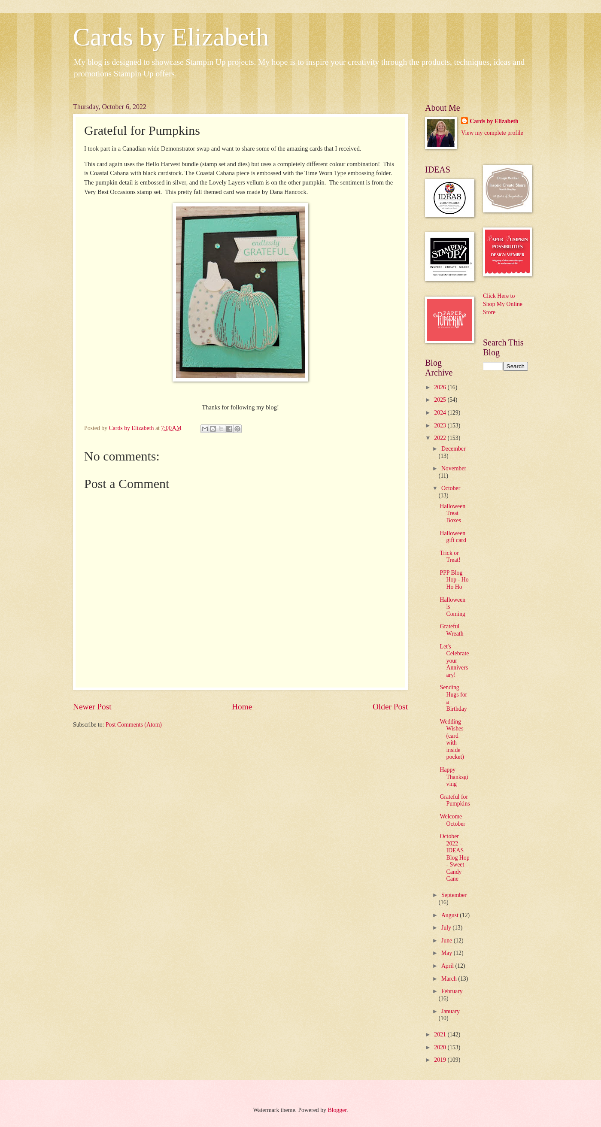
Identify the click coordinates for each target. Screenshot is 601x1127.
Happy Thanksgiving (454, 776)
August (450, 915)
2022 (440, 438)
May (447, 953)
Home (242, 706)
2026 (440, 387)
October (450, 488)
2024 (440, 412)
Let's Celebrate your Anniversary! (454, 660)
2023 (440, 425)
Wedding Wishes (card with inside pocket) (452, 739)
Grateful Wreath (451, 630)
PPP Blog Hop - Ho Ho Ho (454, 580)
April (448, 966)
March (449, 979)
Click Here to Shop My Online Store (502, 304)
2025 (440, 400)
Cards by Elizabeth (171, 37)
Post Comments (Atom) (134, 724)
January (450, 1011)
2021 (440, 1034)
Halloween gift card (453, 537)
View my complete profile (492, 133)
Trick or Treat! (450, 557)
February (452, 991)
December (453, 448)
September (454, 895)
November (453, 468)
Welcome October (452, 820)
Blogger (337, 1110)
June (447, 940)
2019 (440, 1060)
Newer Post (92, 706)
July (446, 927)
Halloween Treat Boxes (452, 513)
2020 (440, 1047)
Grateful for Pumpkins (455, 800)
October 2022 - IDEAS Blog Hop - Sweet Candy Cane (454, 857)
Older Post (390, 706)
